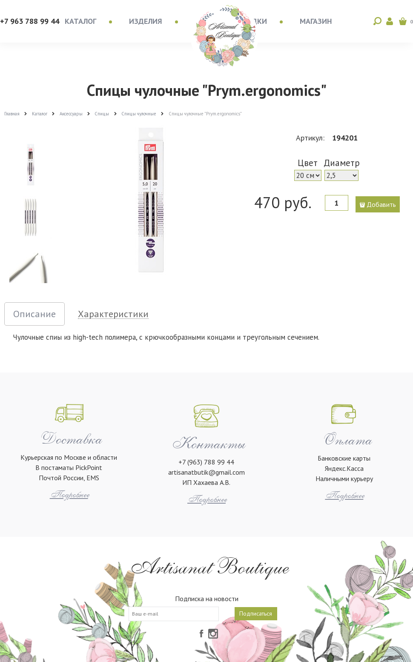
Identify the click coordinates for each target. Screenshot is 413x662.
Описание (34, 314)
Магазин (316, 21)
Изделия (145, 21)
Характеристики (113, 314)
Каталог (80, 21)
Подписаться (255, 613)
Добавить (381, 204)
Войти (390, 21)
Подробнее (69, 494)
